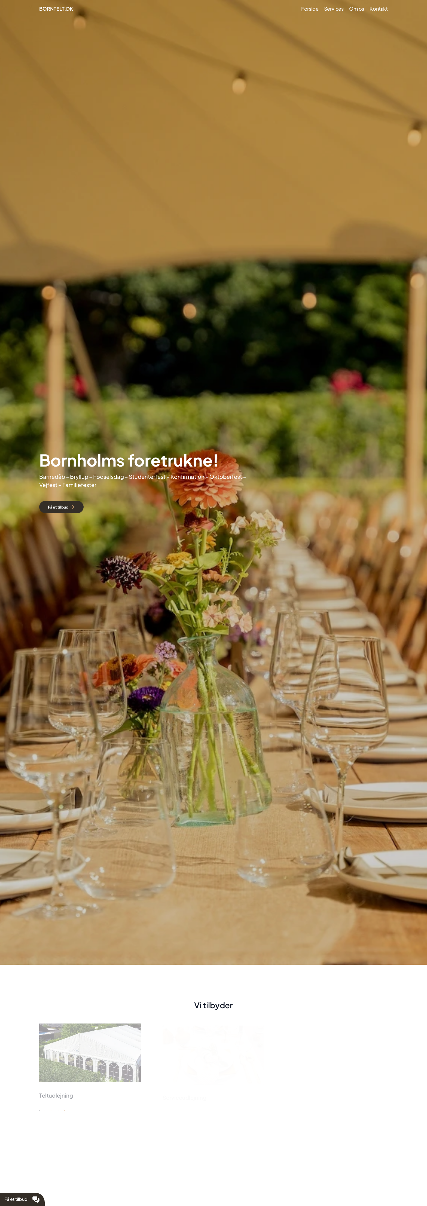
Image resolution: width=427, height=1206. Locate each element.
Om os (356, 8)
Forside (310, 8)
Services (334, 8)
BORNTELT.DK (56, 8)
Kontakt (379, 8)
